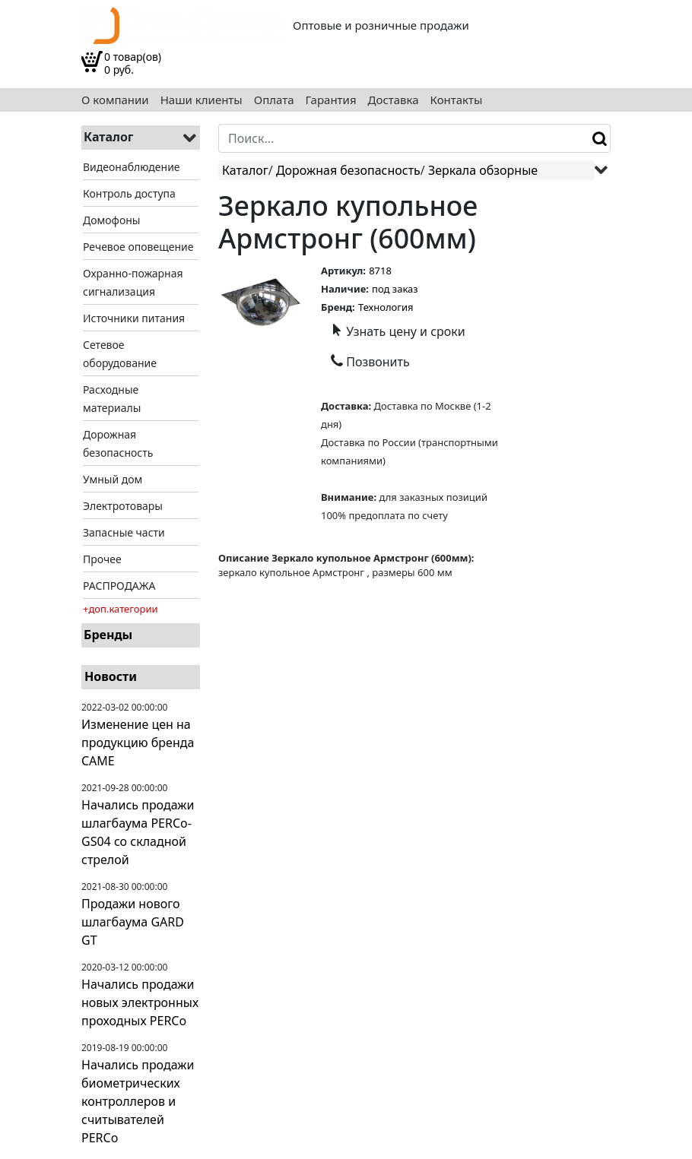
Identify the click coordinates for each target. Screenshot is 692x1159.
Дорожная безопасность (348, 170)
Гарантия (331, 100)
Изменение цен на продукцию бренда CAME (137, 742)
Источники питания (134, 318)
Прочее (102, 559)
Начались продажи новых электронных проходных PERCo (139, 1002)
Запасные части (124, 532)
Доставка (393, 100)
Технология (386, 307)
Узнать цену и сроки (398, 331)
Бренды (108, 634)
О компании (115, 100)
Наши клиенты (201, 100)
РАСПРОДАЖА (119, 585)
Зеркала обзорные (483, 170)
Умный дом (112, 479)
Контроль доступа (129, 193)
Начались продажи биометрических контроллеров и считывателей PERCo (137, 1101)
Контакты (456, 100)
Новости (110, 676)
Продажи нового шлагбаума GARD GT (132, 921)
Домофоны (111, 220)
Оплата (274, 100)
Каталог (245, 170)
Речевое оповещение (138, 246)
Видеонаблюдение (131, 167)
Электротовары (123, 506)
